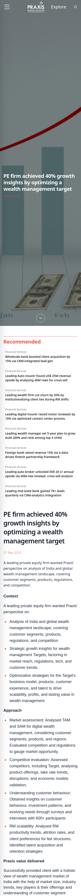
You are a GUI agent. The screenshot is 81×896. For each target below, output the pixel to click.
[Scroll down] (40, 292)
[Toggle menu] (7, 7)
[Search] (75, 6)
